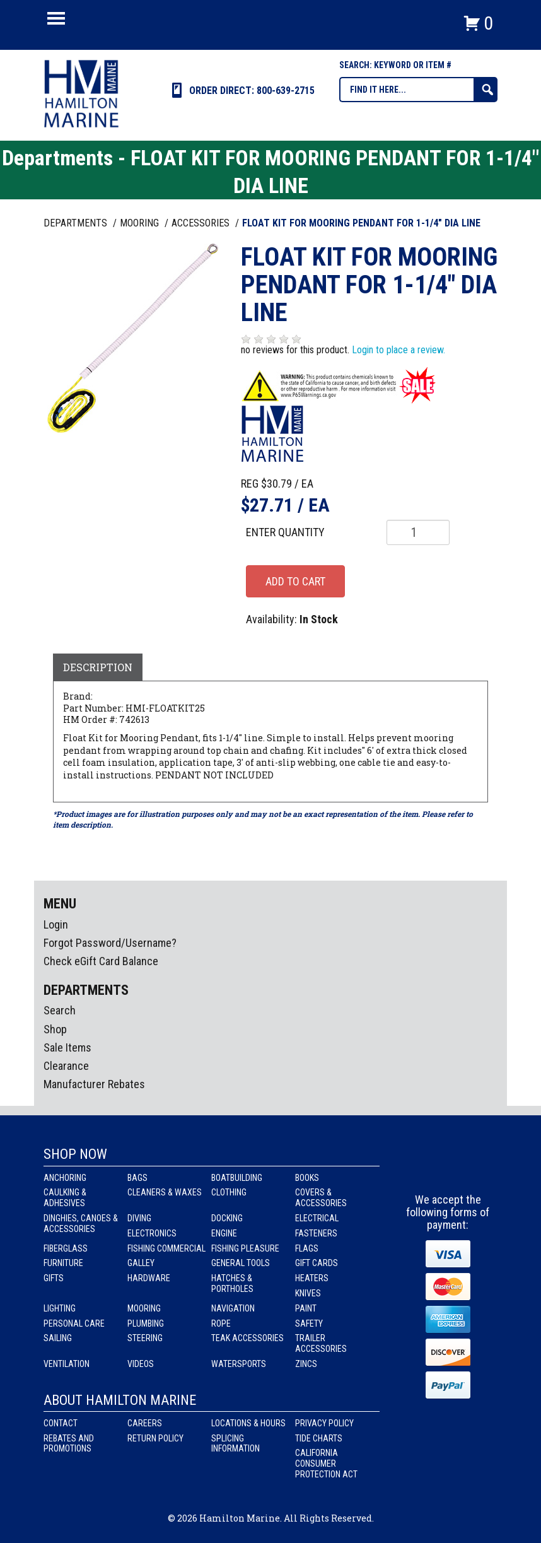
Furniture (63, 1263)
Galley (140, 1263)
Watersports (238, 1364)
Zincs (306, 1364)
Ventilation (67, 1364)
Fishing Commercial (166, 1248)
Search (60, 1010)
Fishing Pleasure (245, 1248)
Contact (61, 1423)
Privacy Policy (324, 1423)
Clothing (229, 1192)
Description (97, 667)
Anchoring (65, 1178)
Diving (139, 1218)
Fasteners (316, 1233)
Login (56, 924)
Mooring (144, 1308)
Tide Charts (318, 1438)
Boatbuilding (236, 1178)
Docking (227, 1218)
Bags (137, 1178)
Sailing (58, 1338)
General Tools (240, 1263)
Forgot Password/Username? (110, 942)
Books (307, 1178)
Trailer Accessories (321, 1343)
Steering (145, 1338)
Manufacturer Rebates (94, 1084)
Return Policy (155, 1438)
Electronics (152, 1233)
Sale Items (67, 1047)
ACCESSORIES (202, 223)
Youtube (471, 1170)
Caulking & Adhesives (65, 1197)
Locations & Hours (248, 1423)
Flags (306, 1248)
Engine (224, 1233)
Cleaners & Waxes (164, 1192)
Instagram (448, 1170)
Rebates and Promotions (69, 1443)
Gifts (54, 1278)
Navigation (233, 1308)
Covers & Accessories (321, 1197)
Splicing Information (235, 1443)
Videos (140, 1364)
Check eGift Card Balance (101, 961)
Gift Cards (316, 1263)
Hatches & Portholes (232, 1283)
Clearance (66, 1065)
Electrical (317, 1218)
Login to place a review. (398, 350)
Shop (55, 1029)
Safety (309, 1323)
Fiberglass (66, 1248)
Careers (144, 1423)
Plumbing (145, 1323)
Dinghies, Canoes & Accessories (81, 1223)
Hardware (148, 1278)
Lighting (60, 1308)
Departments (77, 223)
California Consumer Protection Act (326, 1463)
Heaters (312, 1278)
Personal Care (74, 1323)
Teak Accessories (247, 1338)
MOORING (140, 223)
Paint (306, 1308)
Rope (221, 1323)
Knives (308, 1293)
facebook (425, 1170)
